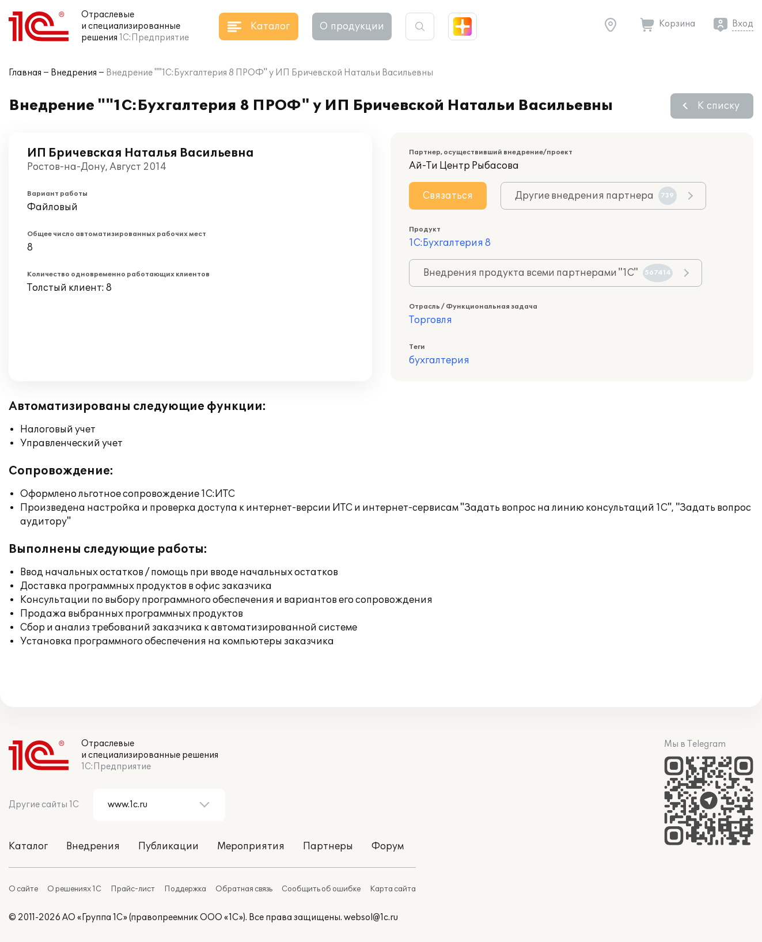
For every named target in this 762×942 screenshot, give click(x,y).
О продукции (352, 26)
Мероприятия (251, 846)
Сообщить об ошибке (321, 889)
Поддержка (185, 889)
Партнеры (328, 846)
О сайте (23, 889)
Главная (25, 73)
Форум (387, 846)
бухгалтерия (439, 360)
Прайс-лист (133, 889)
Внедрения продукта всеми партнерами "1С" (548, 273)
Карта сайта (393, 889)
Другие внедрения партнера (596, 196)
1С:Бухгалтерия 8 (450, 243)
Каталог (28, 846)
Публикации (168, 846)
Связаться (448, 196)
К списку (718, 106)
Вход (742, 24)
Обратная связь (243, 889)
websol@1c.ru (371, 917)
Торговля (430, 320)
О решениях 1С (74, 889)
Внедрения (74, 73)
